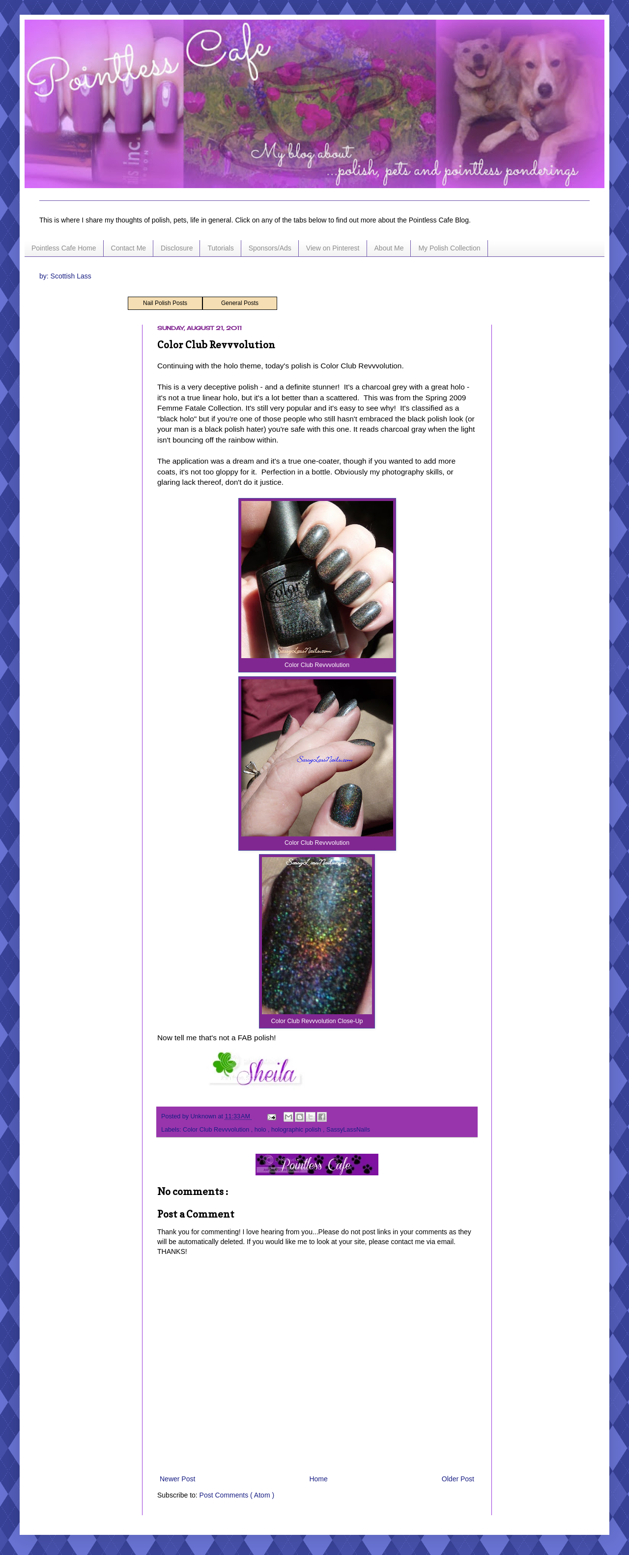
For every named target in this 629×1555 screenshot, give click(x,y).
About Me (389, 248)
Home (318, 1479)
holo (261, 1129)
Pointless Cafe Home (63, 248)
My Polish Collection (449, 248)
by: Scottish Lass (65, 276)
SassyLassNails (348, 1129)
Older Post (458, 1479)
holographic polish (297, 1129)
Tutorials (220, 248)
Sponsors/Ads (270, 248)
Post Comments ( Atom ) (237, 1495)
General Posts (239, 303)
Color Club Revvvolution (217, 1129)
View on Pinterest (333, 248)
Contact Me (128, 248)
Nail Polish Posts (165, 303)
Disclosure (177, 248)
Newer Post (177, 1479)
